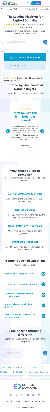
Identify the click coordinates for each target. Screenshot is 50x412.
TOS (12, 401)
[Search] (45, 42)
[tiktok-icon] (33, 395)
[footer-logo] (25, 386)
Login (36, 3)
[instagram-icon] (17, 395)
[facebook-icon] (11, 395)
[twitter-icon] (22, 395)
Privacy (18, 401)
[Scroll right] (42, 131)
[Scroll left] (8, 131)
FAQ (7, 401)
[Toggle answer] (43, 274)
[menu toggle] (45, 3)
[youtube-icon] (28, 395)
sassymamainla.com (39, 372)
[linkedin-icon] (39, 395)
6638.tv (3, 372)
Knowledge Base (38, 401)
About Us (27, 401)
